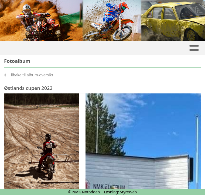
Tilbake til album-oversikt (28, 74)
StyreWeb (128, 191)
